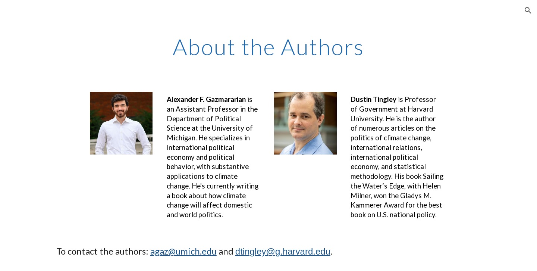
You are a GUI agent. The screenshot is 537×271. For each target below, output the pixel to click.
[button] (528, 10)
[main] (268, 46)
